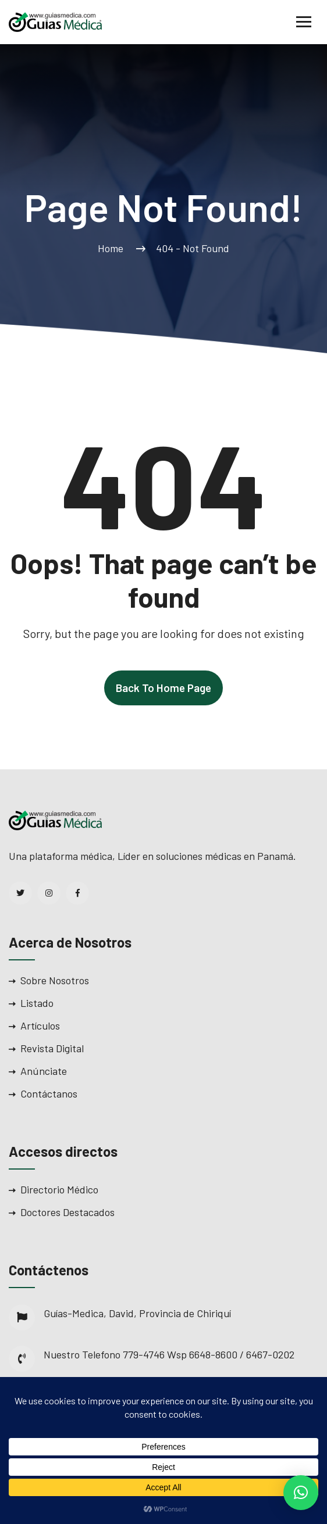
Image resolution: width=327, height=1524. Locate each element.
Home (113, 248)
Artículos (40, 1025)
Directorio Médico (59, 1189)
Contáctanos (48, 1093)
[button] (300, 1492)
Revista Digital (52, 1048)
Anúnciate (43, 1070)
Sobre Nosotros (54, 980)
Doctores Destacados (67, 1212)
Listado (37, 1002)
